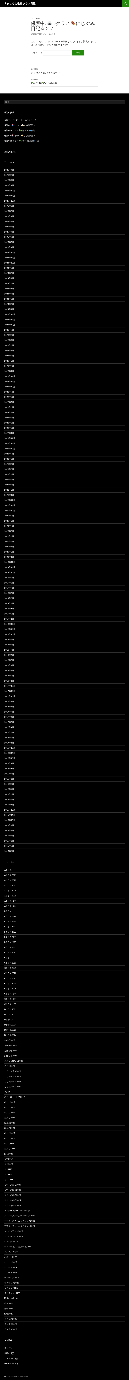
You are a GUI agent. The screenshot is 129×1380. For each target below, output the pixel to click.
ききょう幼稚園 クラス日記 (19, 3)
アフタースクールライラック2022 (19, 1221)
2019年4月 (9, 603)
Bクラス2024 (10, 937)
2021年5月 (9, 474)
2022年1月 (9, 433)
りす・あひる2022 (12, 1190)
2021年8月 (9, 459)
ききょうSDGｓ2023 (13, 1061)
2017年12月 (9, 686)
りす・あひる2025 (12, 1205)
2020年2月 (9, 552)
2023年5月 (9, 350)
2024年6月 (9, 283)
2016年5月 (9, 784)
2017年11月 (9, 691)
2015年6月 (9, 841)
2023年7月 (9, 340)
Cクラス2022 (10, 973)
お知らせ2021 (10, 1050)
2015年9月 (9, 825)
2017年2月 (9, 737)
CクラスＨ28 (10, 1004)
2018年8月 (9, 644)
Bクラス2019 (10, 916)
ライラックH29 (11, 1288)
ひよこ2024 (9, 1128)
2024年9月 (9, 268)
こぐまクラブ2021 (12, 1071)
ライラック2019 (11, 1277)
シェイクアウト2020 (13, 1231)
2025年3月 (9, 237)
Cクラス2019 (10, 963)
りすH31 (8, 1174)
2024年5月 (9, 288)
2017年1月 (9, 742)
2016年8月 (9, 768)
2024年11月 (9, 257)
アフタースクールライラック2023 (19, 1226)
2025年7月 (9, 216)
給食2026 (8, 1313)
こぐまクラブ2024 (12, 1081)
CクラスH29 (10, 993)
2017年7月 (9, 712)
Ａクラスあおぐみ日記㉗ (64, 81)
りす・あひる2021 (12, 1184)
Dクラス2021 (36, 18)
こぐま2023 (9, 1066)
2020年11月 (9, 505)
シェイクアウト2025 (13, 1236)
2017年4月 (9, 727)
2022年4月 (9, 417)
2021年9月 (9, 453)
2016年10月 (9, 758)
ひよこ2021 (9, 1112)
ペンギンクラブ (11, 1252)
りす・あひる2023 (12, 1195)
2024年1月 (9, 309)
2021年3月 (9, 484)
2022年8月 (9, 397)
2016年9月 (9, 763)
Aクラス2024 (10, 890)
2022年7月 (9, 402)
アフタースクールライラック (17, 1210)
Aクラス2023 (10, 885)
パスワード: (51, 53)
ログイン (8, 1348)
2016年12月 (9, 748)
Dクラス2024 (10, 1024)
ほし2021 (8, 1153)
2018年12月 (9, 624)
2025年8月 (9, 211)
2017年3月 (9, 732)
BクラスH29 (9, 947)
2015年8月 (9, 830)
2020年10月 (9, 510)
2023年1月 (9, 371)
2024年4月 (9, 293)
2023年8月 (9, 335)
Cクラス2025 (10, 988)
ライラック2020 (11, 1283)
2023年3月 (9, 361)
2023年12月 (9, 314)
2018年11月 (9, 629)
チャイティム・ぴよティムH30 (18, 1246)
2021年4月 (9, 479)
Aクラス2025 (10, 895)
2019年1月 (9, 619)
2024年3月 (9, 299)
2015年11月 (9, 815)
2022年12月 (9, 376)
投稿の (9, 1353)
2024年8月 (9, 273)
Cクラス (8, 957)
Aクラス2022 (10, 880)
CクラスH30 (10, 999)
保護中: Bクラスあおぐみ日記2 (20, 130)
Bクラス (8, 911)
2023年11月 (9, 319)
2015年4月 (9, 851)
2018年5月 (9, 660)
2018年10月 (9, 634)
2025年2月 (9, 242)
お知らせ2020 (10, 1045)
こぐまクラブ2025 (12, 1086)
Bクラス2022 (10, 926)
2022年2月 (9, 428)
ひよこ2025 (9, 1133)
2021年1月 (9, 495)
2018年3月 (9, 670)
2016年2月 (9, 799)
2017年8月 (9, 706)
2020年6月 (9, 531)
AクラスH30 (10, 906)
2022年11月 (9, 381)
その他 (7, 1092)
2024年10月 (9, 262)
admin (53, 34)
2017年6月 (9, 717)
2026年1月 (9, 185)
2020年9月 (9, 515)
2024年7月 (9, 278)
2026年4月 (9, 170)
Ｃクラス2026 (10, 1329)
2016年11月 (9, 753)
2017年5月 (9, 722)
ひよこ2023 (9, 1123)
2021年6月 (9, 469)
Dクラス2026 (10, 1035)
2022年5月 (9, 412)
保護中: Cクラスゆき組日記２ (19, 125)
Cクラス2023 (10, 978)
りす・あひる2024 (12, 1200)
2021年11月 (9, 443)
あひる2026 (9, 1040)
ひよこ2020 (9, 1107)
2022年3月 (9, 422)
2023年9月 (9, 330)
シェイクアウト (12, 1241)
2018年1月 (9, 681)
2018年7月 (9, 650)
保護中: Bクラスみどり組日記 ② (21, 140)
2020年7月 (9, 526)
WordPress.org (11, 1363)
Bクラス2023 (10, 932)
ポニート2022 (10, 1257)
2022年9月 (9, 392)
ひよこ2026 (9, 1138)
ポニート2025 (10, 1272)
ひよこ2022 (9, 1117)
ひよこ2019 (9, 1102)
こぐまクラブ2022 (12, 1076)
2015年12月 (9, 810)
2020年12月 (9, 500)
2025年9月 (9, 206)
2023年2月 (9, 366)
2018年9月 (9, 639)
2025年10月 (9, 201)
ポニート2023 (10, 1262)
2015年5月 (9, 846)
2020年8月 (9, 521)
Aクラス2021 (10, 875)
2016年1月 (9, 804)
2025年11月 (9, 195)
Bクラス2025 (10, 942)
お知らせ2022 (10, 1055)
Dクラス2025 (10, 1030)
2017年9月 (9, 701)
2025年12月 (9, 190)
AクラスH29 (10, 901)
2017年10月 (9, 696)
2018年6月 (9, 655)
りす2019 (8, 1159)
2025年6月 (9, 221)
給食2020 (8, 1303)
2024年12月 (9, 252)
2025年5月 (9, 226)
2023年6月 (9, 345)
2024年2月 (9, 304)
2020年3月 (9, 546)
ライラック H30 (12, 1293)
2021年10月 (9, 448)
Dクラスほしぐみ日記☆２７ (64, 71)
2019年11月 (9, 567)
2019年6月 (9, 593)
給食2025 (8, 1308)
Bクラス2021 (10, 921)
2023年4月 (9, 355)
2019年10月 (9, 572)
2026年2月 (9, 180)
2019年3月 (9, 608)
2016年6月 (9, 779)
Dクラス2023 (10, 1019)
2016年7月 (9, 773)
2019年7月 (9, 588)
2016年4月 (9, 789)
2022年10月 (9, 386)
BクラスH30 (9, 952)
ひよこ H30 (10, 1148)
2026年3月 (9, 175)
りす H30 (9, 1179)
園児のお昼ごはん (12, 1298)
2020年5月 (9, 536)
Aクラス (8, 870)
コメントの (11, 1358)
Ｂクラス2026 (10, 1324)
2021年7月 (9, 464)
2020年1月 (9, 557)
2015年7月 (9, 835)
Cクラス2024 (10, 983)
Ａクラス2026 (10, 1319)
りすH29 (8, 1169)
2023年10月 (9, 324)
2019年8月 (9, 582)
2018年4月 (9, 665)
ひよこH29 (9, 1143)
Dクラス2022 (10, 1014)
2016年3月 (9, 794)
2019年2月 (9, 613)
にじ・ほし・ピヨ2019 (14, 1097)
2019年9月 (9, 577)
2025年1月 (9, 247)
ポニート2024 (10, 1267)
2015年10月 (9, 820)
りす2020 (8, 1164)
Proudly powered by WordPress (16, 1376)
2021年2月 (9, 490)
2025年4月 (9, 232)
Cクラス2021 (10, 968)
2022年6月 (9, 407)
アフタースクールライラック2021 (19, 1215)
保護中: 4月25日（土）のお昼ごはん (20, 120)
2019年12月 (9, 562)
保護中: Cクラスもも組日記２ (19, 135)
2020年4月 (9, 541)
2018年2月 (9, 675)
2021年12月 (9, 438)
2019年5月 (9, 598)
